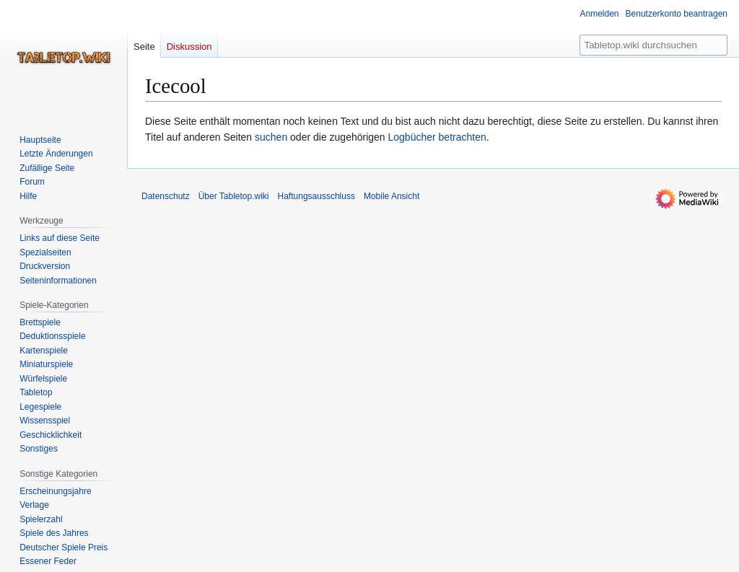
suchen (271, 137)
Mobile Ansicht (391, 196)
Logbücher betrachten (437, 137)
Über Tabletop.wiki (233, 196)
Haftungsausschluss (316, 196)
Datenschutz (165, 196)
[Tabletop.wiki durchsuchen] (653, 45)
